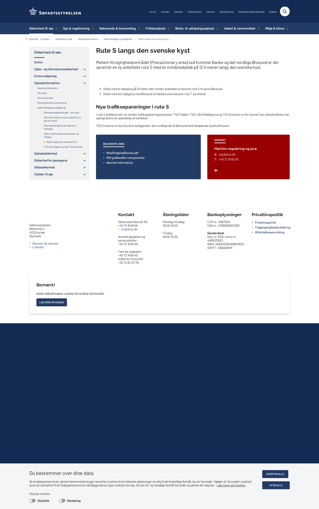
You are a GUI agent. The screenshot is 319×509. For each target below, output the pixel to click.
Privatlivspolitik (265, 408)
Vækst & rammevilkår (240, 28)
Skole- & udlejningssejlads (194, 28)
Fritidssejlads (155, 28)
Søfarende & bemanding (117, 28)
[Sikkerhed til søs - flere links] (55, 28)
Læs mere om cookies (231, 485)
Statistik (43, 500)
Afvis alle (276, 485)
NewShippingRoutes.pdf (122, 342)
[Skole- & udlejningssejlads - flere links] (216, 28)
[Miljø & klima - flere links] (286, 28)
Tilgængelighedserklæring (272, 413)
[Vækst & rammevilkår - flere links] (258, 28)
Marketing (74, 500)
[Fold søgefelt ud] (285, 11)
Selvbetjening (227, 11)
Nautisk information (119, 352)
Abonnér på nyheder (45, 437)
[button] (83, 69)
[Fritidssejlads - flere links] (167, 28)
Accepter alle (277, 474)
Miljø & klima (274, 28)
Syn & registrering (76, 28)
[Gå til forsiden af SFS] (55, 11)
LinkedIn (38, 440)
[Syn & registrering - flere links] (92, 28)
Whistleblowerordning (269, 418)
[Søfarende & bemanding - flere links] (138, 28)
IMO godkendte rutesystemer (125, 347)
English (273, 11)
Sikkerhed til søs (41, 28)
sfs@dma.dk (129, 415)
